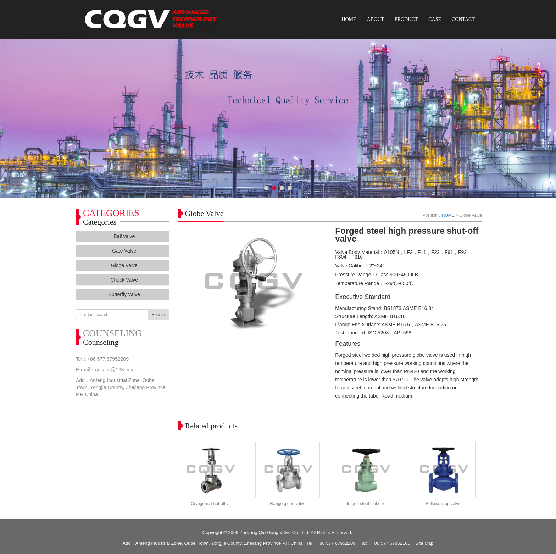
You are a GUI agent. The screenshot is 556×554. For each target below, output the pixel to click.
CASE (434, 19)
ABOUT (375, 19)
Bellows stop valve (443, 503)
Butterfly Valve (124, 294)
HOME (348, 19)
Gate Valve (124, 251)
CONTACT (463, 19)
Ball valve (124, 236)
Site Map (424, 543)
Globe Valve (124, 265)
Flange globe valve (288, 503)
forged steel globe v (365, 503)
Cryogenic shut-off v (210, 503)
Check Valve (124, 280)
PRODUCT (406, 19)
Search (158, 314)
